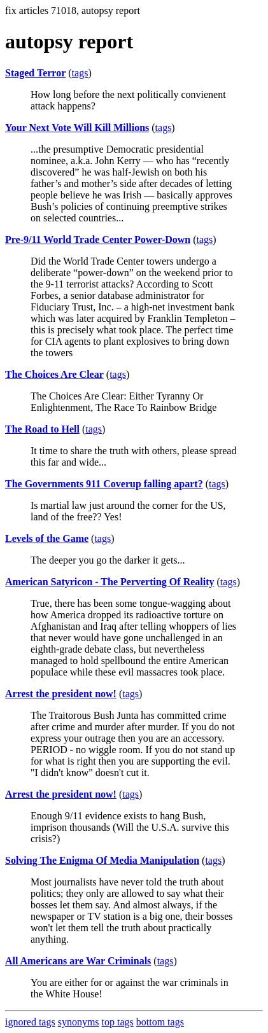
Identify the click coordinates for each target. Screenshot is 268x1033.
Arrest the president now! (60, 693)
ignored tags (30, 1021)
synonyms (78, 1021)
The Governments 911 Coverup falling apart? (104, 483)
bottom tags (160, 1021)
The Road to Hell (42, 429)
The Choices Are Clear (54, 374)
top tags (118, 1021)
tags (80, 72)
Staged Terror (35, 72)
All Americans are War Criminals (78, 960)
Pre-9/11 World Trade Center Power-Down (97, 239)
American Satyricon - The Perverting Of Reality (110, 581)
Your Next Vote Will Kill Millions (77, 127)
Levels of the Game (46, 538)
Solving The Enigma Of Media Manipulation (102, 860)
